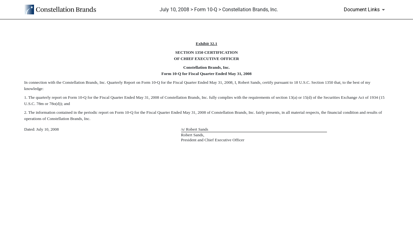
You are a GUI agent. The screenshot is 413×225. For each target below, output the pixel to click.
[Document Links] (365, 9)
